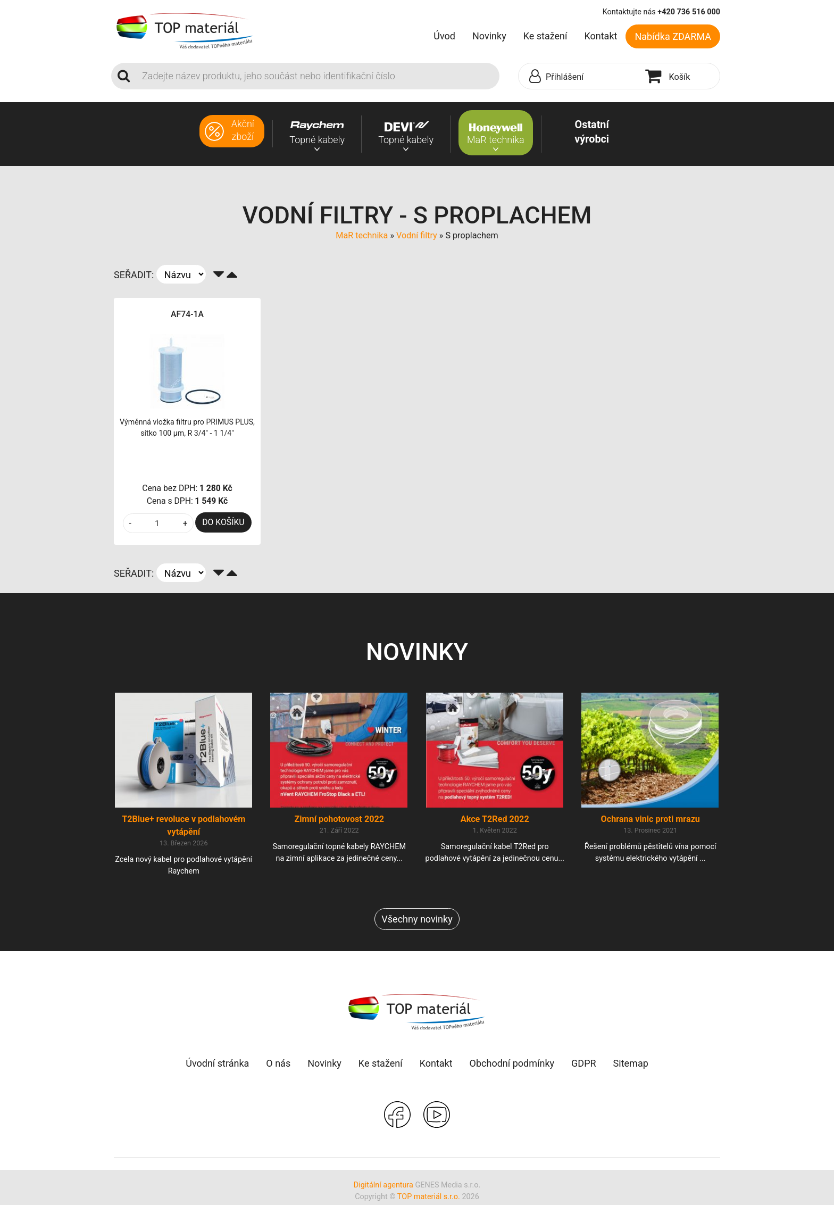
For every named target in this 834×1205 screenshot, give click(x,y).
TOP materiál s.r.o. (428, 1198)
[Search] (317, 76)
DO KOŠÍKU (223, 522)
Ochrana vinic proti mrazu (650, 821)
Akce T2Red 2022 (495, 821)
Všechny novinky (416, 921)
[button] (579, 76)
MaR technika (362, 235)
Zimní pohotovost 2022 (339, 821)
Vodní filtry (416, 235)
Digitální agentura (383, 1187)
